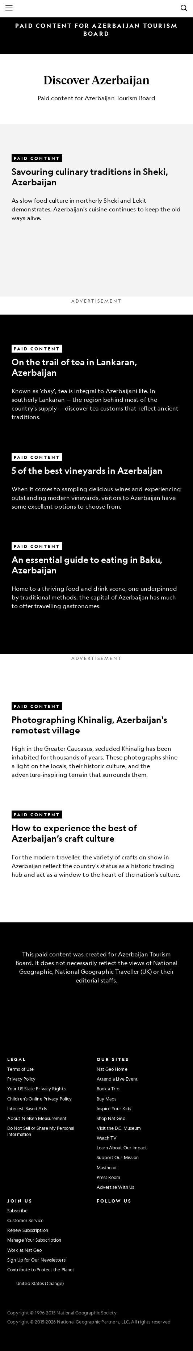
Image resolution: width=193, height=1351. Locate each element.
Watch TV (107, 1138)
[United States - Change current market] (35, 1283)
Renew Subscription (27, 1230)
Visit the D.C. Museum (119, 1128)
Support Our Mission (118, 1157)
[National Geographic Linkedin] (102, 1240)
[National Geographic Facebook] (117, 1210)
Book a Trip (108, 1088)
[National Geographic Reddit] (102, 1254)
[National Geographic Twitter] (100, 1224)
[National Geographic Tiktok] (119, 1240)
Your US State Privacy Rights (36, 1088)
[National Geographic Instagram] (100, 1210)
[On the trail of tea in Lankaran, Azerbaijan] (96, 375)
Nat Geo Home (112, 1069)
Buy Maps (107, 1099)
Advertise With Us (115, 1187)
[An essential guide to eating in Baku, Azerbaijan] (96, 568)
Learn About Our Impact (122, 1147)
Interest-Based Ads (27, 1108)
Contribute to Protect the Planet (40, 1269)
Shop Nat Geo (111, 1118)
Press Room (109, 1177)
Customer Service (25, 1220)
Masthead (107, 1167)
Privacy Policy (21, 1079)
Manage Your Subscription (34, 1240)
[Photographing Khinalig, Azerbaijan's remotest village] (96, 732)
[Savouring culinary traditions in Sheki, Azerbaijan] (96, 180)
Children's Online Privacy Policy (39, 1099)
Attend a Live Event (117, 1079)
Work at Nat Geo (24, 1250)
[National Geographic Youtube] (117, 1224)
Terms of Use (20, 1069)
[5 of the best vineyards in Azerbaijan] (96, 473)
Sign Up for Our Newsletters (36, 1260)
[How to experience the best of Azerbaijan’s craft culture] (96, 836)
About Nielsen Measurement (37, 1118)
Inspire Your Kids (114, 1108)
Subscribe (17, 1210)
